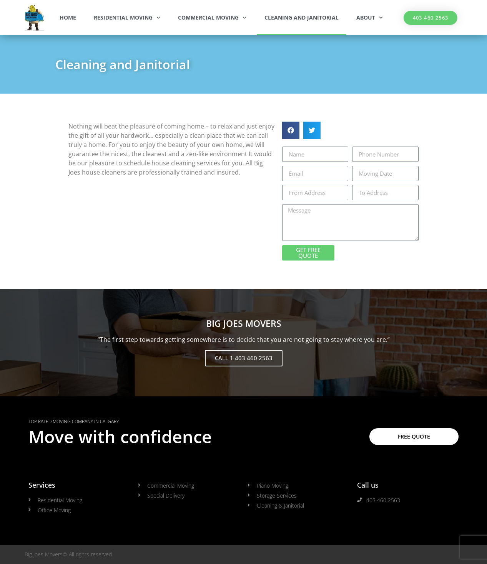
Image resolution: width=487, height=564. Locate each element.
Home (68, 17)
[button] (290, 130)
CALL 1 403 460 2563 (244, 358)
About (369, 17)
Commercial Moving (212, 17)
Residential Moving (127, 17)
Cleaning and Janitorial (301, 17)
